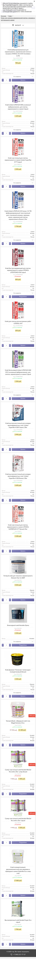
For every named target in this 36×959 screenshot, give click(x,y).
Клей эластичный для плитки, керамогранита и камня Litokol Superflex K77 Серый (18, 160)
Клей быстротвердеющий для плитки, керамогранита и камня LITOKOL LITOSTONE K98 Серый (18, 270)
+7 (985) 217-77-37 (19, 954)
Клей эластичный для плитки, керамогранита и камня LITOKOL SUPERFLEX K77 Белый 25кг (18, 527)
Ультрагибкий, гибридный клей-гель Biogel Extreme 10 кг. (18, 722)
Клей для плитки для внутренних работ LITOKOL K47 (18, 322)
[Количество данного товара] (6, 80)
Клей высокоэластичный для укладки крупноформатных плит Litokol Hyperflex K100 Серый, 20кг (18, 425)
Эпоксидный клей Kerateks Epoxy (18, 625)
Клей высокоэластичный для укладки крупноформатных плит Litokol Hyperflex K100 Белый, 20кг (18, 476)
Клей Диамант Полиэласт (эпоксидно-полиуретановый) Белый (18, 671)
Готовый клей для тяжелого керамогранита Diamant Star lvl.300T (18, 577)
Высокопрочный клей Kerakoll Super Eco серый (18, 921)
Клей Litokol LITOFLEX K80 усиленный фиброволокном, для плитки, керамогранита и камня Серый (18, 107)
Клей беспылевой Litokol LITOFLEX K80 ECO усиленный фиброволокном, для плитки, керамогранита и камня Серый (18, 372)
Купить (23, 80)
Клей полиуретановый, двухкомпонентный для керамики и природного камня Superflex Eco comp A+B (18, 870)
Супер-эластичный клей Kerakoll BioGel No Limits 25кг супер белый (18, 771)
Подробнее (23, 296)
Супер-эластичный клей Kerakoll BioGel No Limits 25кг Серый (18, 819)
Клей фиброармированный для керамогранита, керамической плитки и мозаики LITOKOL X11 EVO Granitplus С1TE (18, 53)
